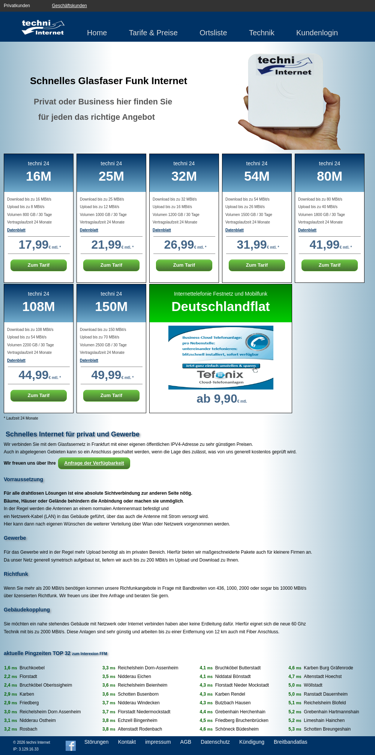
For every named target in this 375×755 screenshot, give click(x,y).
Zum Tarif (39, 265)
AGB (186, 742)
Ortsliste (213, 33)
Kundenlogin (317, 33)
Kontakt (127, 742)
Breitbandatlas (291, 742)
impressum (158, 742)
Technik (261, 33)
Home (97, 33)
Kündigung (251, 742)
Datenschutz (215, 742)
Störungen (96, 742)
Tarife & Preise (153, 33)
